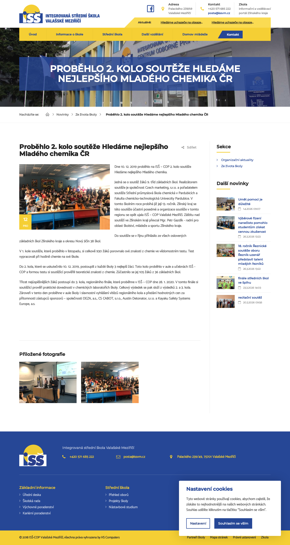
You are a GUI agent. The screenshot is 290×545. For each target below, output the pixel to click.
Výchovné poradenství (38, 507)
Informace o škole (69, 34)
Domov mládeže (195, 34)
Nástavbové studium (123, 507)
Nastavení (198, 523)
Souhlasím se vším (233, 523)
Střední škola (112, 34)
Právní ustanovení (244, 537)
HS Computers (110, 537)
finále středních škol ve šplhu (253, 280)
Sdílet (188, 147)
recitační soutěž (250, 297)
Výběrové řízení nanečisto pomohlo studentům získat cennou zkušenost (252, 224)
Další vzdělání (152, 34)
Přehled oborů (118, 495)
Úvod (33, 34)
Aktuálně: (144, 22)
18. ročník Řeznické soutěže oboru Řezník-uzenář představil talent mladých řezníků (252, 254)
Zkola (255, 8)
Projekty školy (118, 501)
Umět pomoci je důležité (250, 202)
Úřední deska (32, 495)
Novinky (62, 114)
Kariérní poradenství (37, 513)
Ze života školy (86, 114)
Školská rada (31, 501)
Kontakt (233, 34)
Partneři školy (196, 537)
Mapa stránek (219, 537)
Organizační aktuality (237, 160)
